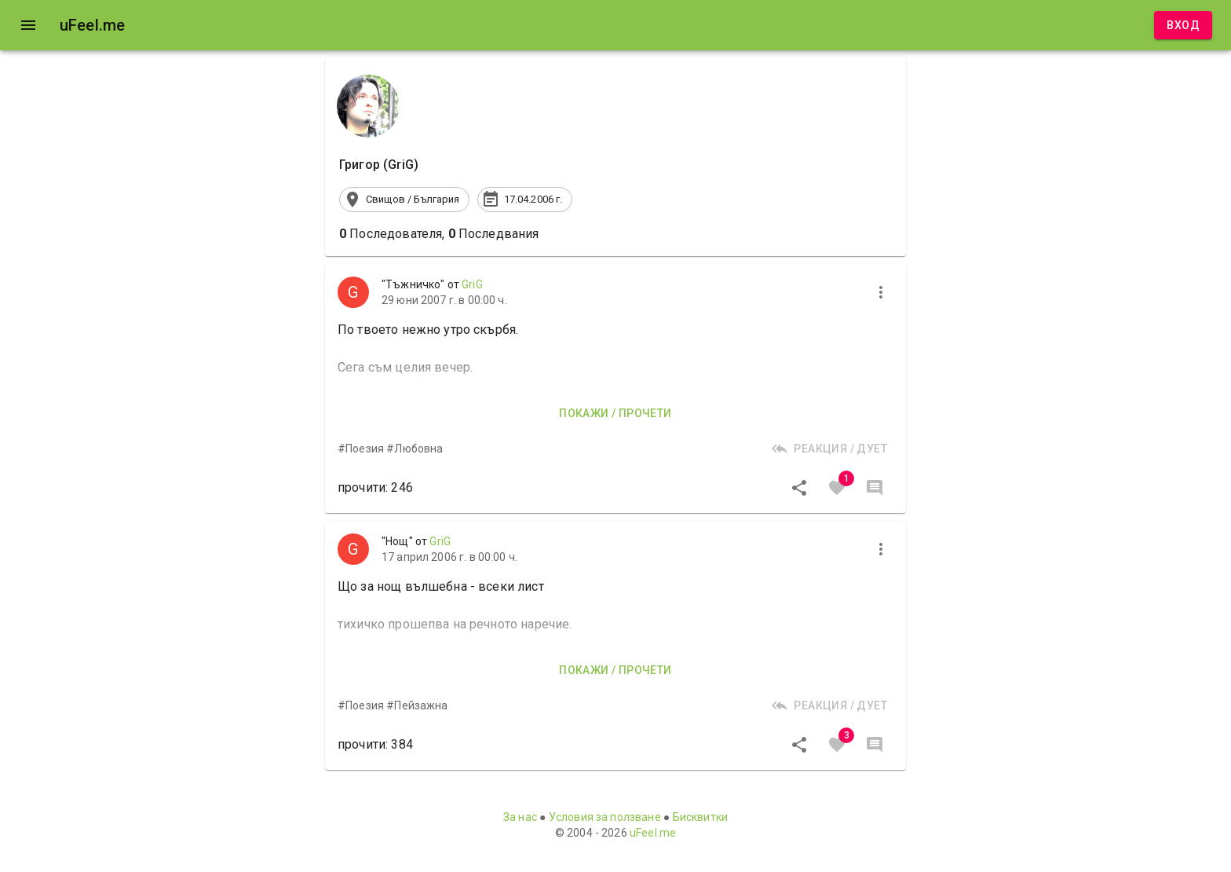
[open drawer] (28, 25)
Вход (1183, 25)
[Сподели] (799, 488)
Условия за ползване (605, 817)
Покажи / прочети (615, 413)
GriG (472, 284)
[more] (881, 292)
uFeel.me (653, 832)
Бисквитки (700, 817)
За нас (520, 817)
